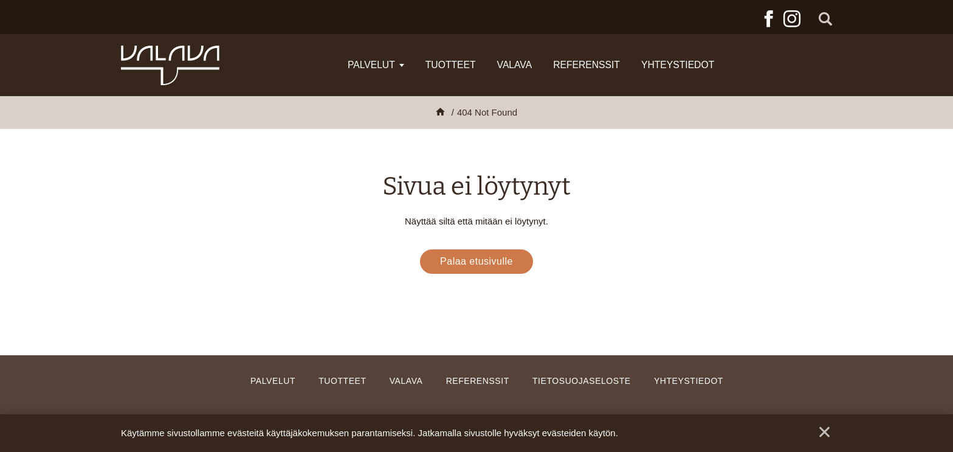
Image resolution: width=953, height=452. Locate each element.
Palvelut (371, 65)
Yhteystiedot (677, 65)
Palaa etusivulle (476, 261)
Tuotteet (450, 65)
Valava (514, 65)
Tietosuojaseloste (581, 381)
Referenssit (586, 65)
